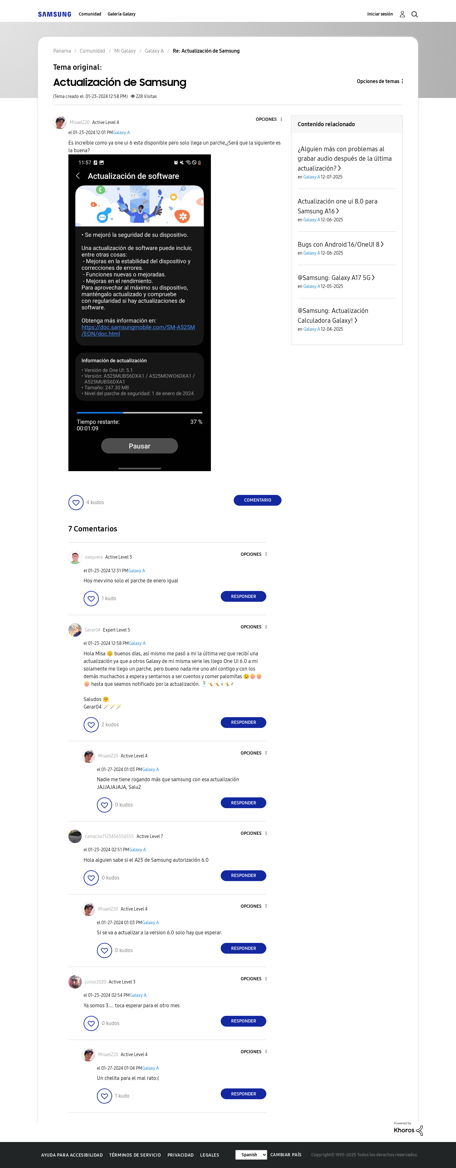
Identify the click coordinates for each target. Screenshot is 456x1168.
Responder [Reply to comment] (243, 596)
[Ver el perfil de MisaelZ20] (80, 122)
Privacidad (181, 1155)
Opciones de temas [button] (378, 81)
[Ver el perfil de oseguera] (94, 557)
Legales (209, 1155)
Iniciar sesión (380, 14)
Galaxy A (121, 132)
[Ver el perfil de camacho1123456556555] (109, 836)
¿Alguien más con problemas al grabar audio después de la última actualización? (345, 158)
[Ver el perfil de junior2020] (95, 982)
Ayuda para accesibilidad (72, 1155)
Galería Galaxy (122, 14)
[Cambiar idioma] (251, 1155)
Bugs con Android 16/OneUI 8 (338, 244)
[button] (271, 120)
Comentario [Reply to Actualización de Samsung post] (257, 500)
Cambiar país (286, 1155)
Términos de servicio (135, 1155)
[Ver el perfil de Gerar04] (92, 630)
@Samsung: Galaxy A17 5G (334, 278)
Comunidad (90, 14)
